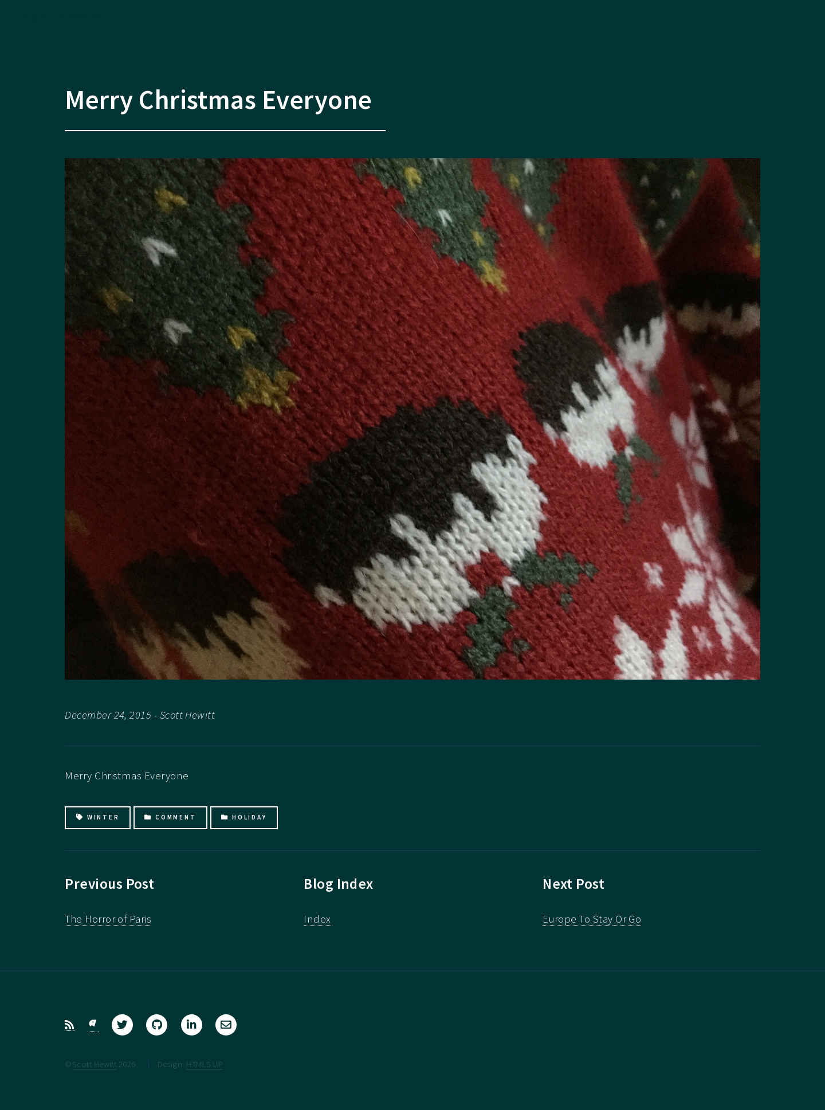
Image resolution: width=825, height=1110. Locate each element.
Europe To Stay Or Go (592, 918)
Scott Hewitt (94, 1063)
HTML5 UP (204, 1063)
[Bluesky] (93, 1025)
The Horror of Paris (108, 918)
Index (317, 918)
